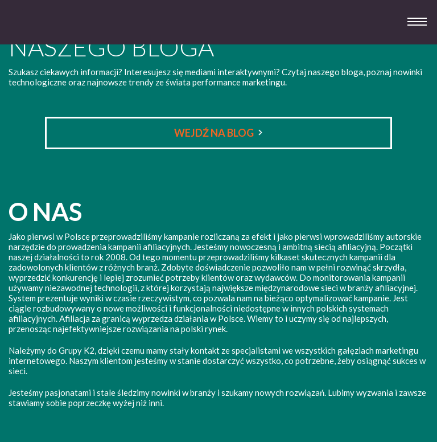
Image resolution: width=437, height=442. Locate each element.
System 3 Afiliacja (39, 34)
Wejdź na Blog (214, 132)
